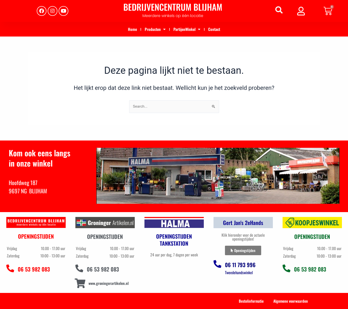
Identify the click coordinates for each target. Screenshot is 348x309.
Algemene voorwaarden (290, 301)
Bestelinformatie (249, 301)
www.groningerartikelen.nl (109, 283)
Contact (214, 29)
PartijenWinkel (186, 29)
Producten (155, 29)
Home (132, 29)
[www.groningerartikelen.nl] (80, 283)
